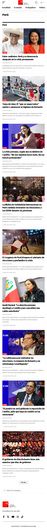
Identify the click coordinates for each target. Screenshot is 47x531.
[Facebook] (3, 517)
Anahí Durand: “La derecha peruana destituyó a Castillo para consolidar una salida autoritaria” (20, 308)
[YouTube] (13, 517)
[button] (4, 2)
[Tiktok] (22, 517)
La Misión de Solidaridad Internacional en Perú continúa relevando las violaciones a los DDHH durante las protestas (21, 207)
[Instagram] (17, 517)
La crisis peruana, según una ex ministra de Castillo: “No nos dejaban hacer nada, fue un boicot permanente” (23, 154)
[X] (8, 517)
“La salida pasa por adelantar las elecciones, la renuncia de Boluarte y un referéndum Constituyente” (21, 361)
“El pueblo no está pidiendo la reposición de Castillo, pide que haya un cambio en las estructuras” (23, 411)
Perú (4, 52)
